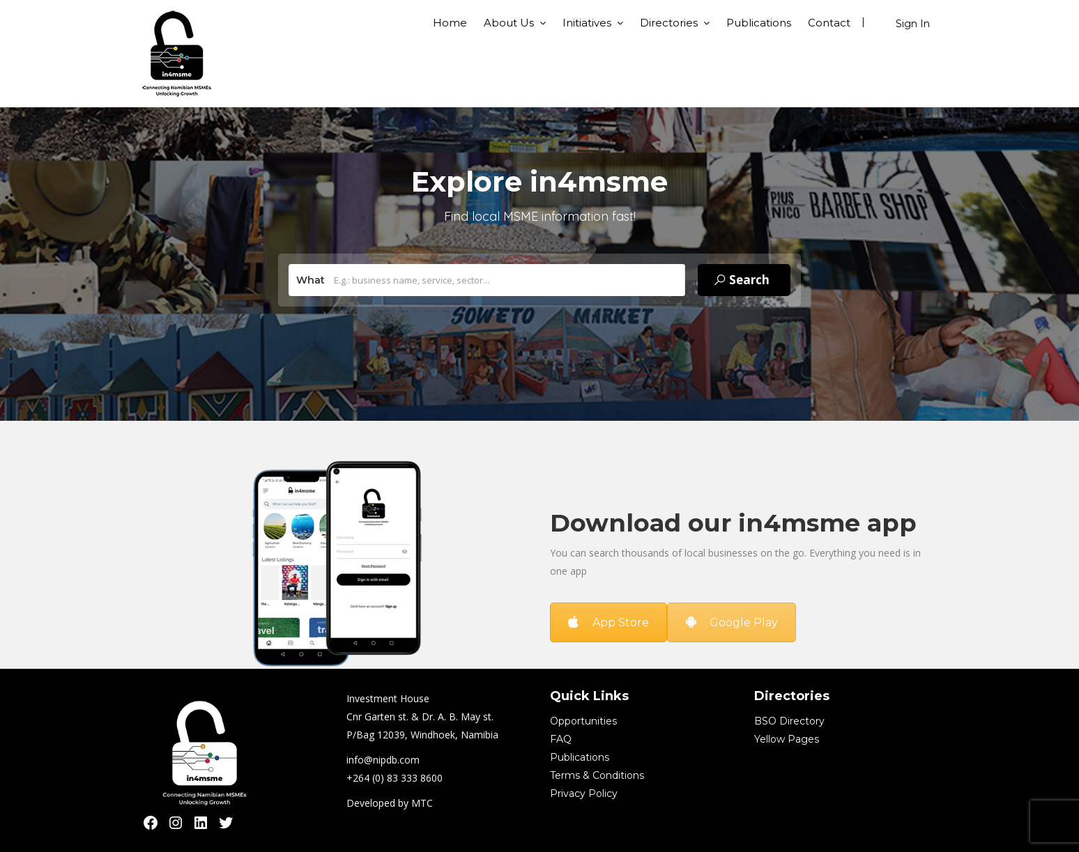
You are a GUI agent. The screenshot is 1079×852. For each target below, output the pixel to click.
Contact (829, 22)
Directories (669, 22)
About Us (509, 22)
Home (450, 22)
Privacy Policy (584, 793)
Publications (758, 22)
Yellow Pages (786, 739)
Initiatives (587, 22)
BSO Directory (789, 721)
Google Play (731, 622)
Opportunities (583, 721)
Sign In (913, 23)
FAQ (561, 739)
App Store (608, 622)
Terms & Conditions (597, 775)
